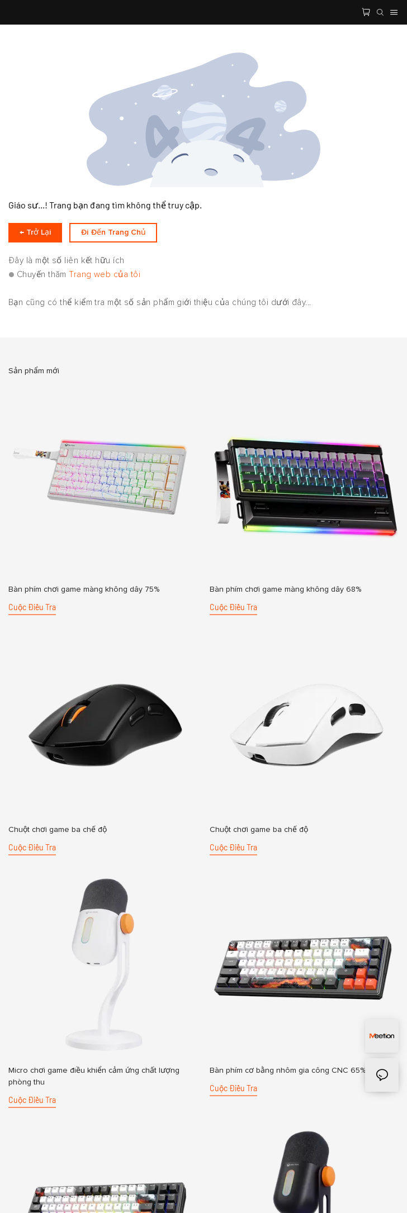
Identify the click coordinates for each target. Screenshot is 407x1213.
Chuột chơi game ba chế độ (57, 830)
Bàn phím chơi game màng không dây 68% (285, 589)
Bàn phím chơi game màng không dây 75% (83, 589)
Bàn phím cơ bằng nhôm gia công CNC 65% (288, 1070)
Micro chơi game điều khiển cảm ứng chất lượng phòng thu (93, 1076)
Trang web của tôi (104, 274)
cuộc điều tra (32, 607)
